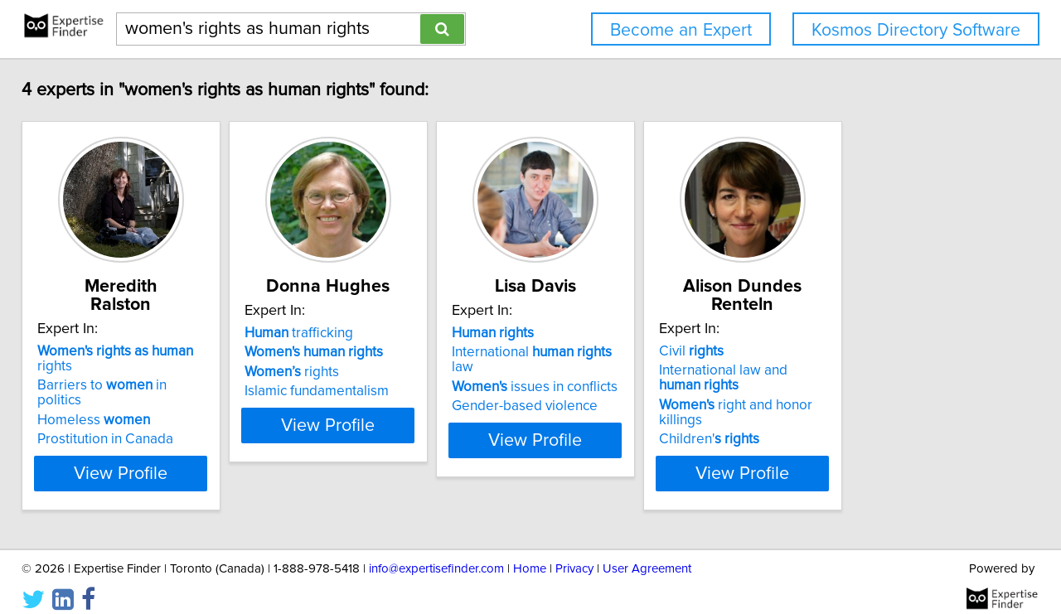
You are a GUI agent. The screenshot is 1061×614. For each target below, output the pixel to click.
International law (638, 370)
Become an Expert (681, 30)
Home (529, 554)
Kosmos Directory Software (915, 30)
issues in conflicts (629, 390)
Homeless (105, 390)
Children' (845, 424)
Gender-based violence (619, 409)
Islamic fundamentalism (370, 409)
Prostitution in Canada (117, 409)
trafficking (352, 351)
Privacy (574, 554)
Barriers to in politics (137, 370)
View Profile (154, 458)
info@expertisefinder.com (436, 554)
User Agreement (647, 554)
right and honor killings (895, 405)
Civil (827, 351)
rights (146, 351)
